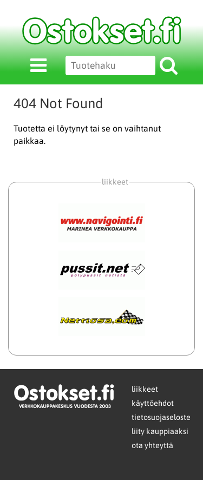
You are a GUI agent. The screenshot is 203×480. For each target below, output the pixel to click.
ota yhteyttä (152, 445)
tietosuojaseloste (161, 417)
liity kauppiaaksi (160, 431)
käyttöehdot (153, 403)
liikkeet (145, 389)
